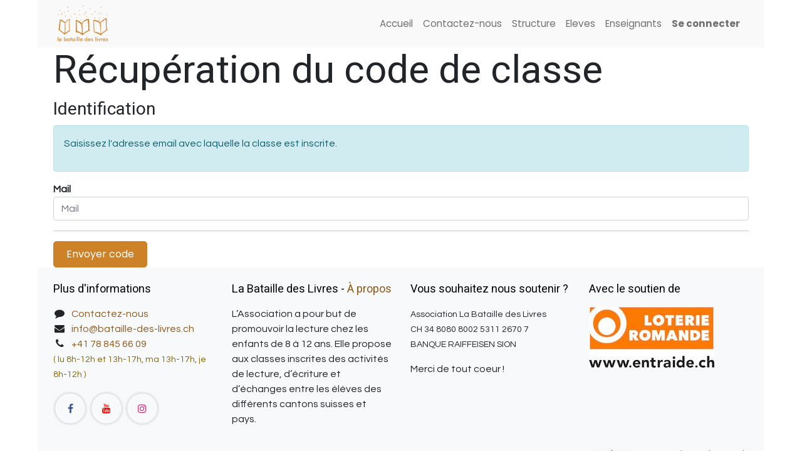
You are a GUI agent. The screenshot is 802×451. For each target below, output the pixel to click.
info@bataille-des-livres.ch (132, 329)
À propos (369, 289)
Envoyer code (100, 254)
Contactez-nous (109, 314)
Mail (62, 189)
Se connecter (706, 23)
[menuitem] (396, 24)
